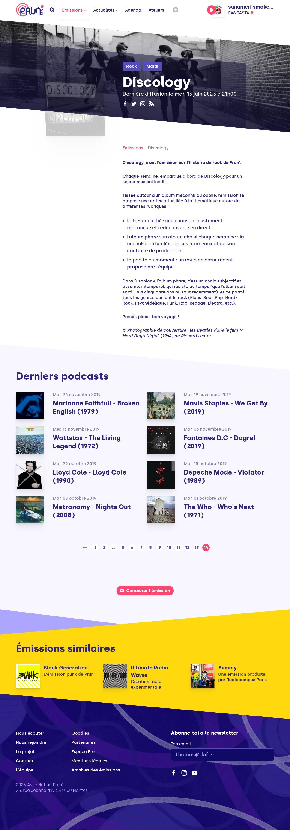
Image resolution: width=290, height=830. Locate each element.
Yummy (227, 668)
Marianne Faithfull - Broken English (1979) (96, 407)
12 (187, 547)
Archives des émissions (96, 770)
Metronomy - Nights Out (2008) (92, 511)
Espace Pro (83, 751)
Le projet (25, 751)
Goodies (80, 733)
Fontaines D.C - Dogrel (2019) (220, 442)
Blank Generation (66, 668)
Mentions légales (89, 760)
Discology (158, 147)
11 (178, 547)
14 (206, 547)
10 (169, 547)
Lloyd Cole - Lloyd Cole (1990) (89, 476)
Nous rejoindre (31, 742)
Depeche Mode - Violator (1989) (224, 476)
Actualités (105, 10)
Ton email (181, 743)
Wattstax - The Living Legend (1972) (87, 442)
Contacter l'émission (145, 590)
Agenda (133, 10)
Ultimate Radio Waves (149, 671)
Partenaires (84, 742)
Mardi (152, 66)
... (113, 547)
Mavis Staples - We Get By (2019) (226, 407)
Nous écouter (30, 733)
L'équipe (24, 770)
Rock (131, 66)
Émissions (74, 10)
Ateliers (156, 10)
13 (196, 547)
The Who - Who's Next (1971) (219, 511)
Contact (24, 760)
